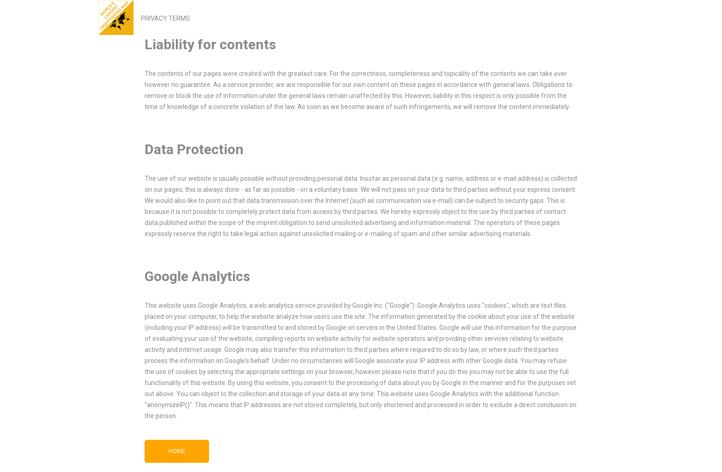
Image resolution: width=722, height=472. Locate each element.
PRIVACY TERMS (165, 18)
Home (177, 451)
